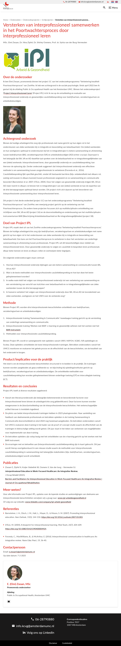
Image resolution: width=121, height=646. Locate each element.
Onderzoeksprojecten (31, 20)
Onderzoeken (15, 20)
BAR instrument (13, 330)
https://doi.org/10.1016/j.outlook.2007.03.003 (62, 517)
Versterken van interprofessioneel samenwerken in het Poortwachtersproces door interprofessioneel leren (72, 20)
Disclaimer (53, 643)
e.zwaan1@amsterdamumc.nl (22, 551)
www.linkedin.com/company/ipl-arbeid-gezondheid (48, 502)
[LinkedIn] (108, 2)
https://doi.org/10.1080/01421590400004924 (25, 528)
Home (5, 20)
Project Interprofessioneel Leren (18, 93)
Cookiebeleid (67, 643)
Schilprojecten (47, 20)
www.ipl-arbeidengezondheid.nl (72, 498)
